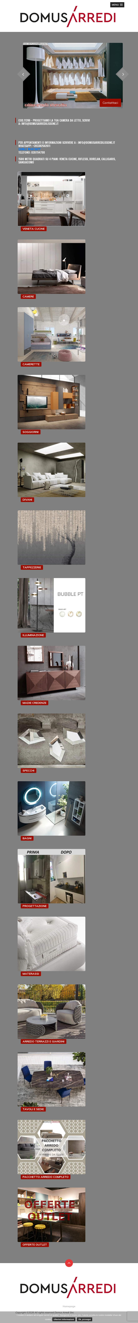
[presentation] (123, 74)
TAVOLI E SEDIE (33, 1109)
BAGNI (27, 838)
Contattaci (110, 103)
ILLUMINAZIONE (33, 635)
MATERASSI (31, 973)
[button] (117, 4)
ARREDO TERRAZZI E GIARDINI (43, 1041)
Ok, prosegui (84, 1319)
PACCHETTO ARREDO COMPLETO (46, 1177)
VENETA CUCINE (34, 229)
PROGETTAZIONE (35, 906)
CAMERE (28, 296)
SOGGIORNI (31, 432)
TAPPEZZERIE (32, 567)
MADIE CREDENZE (34, 703)
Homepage (69, 1306)
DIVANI (27, 499)
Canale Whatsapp (29, 149)
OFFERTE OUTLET (35, 1244)
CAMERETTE (31, 364)
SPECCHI (28, 770)
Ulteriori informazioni (64, 1319)
